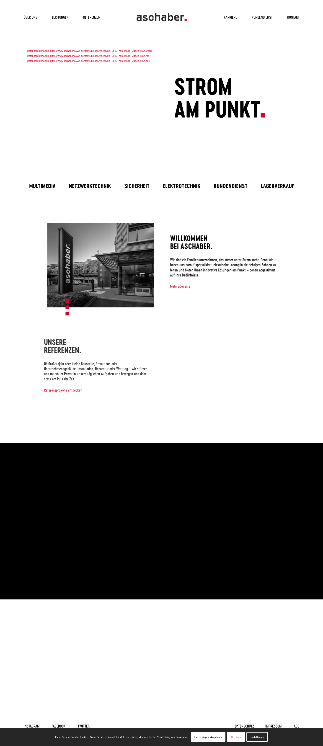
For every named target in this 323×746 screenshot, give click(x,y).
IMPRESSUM (273, 726)
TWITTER (84, 726)
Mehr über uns (185, 286)
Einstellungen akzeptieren (208, 736)
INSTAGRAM (31, 726)
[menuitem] (34, 17)
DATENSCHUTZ (244, 726)
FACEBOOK (58, 726)
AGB (296, 726)
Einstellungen (257, 736)
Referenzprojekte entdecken (54, 390)
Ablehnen (236, 736)
